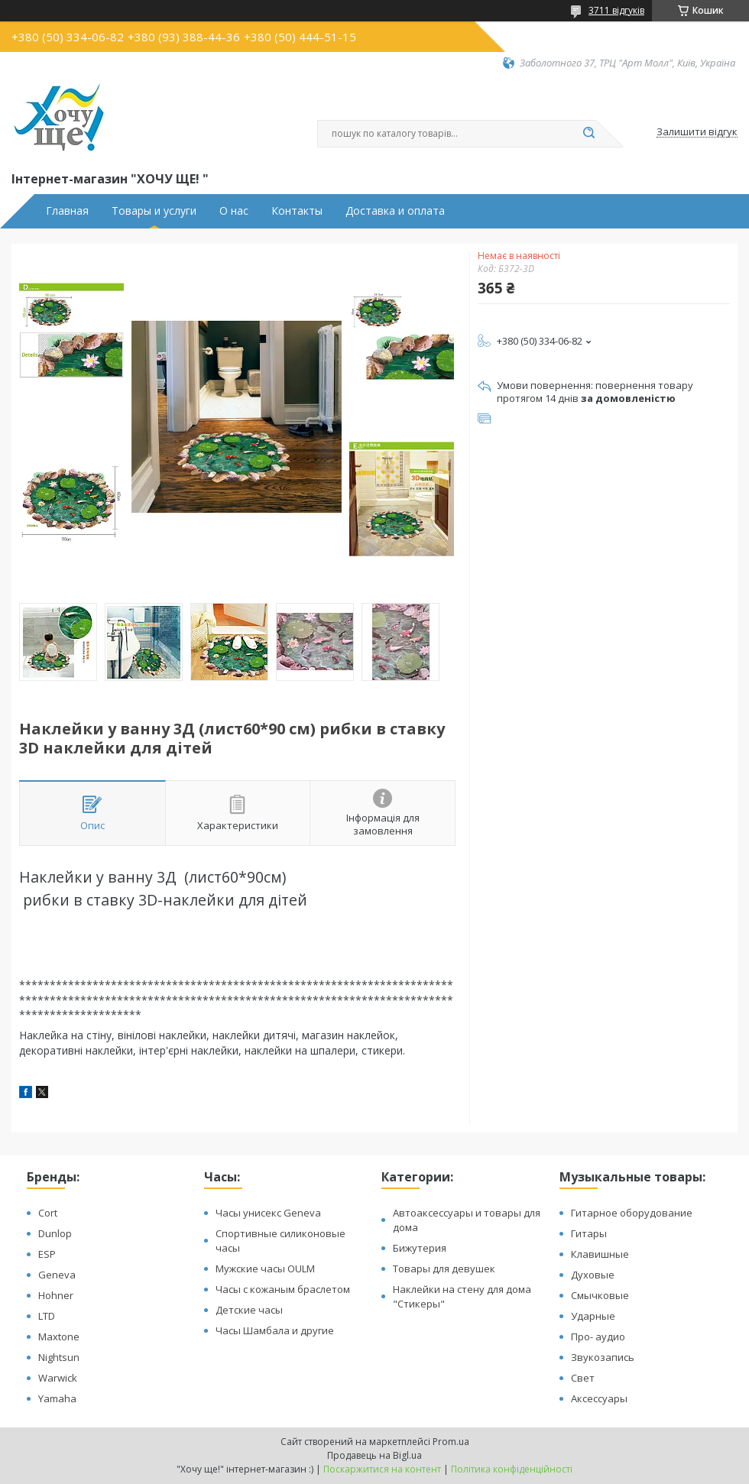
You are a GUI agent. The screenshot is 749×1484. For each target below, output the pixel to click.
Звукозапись (602, 1357)
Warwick (57, 1378)
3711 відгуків (616, 10)
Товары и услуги (154, 211)
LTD (46, 1316)
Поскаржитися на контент (382, 1469)
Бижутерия (419, 1248)
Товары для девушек (444, 1268)
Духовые (592, 1274)
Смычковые (600, 1295)
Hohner (55, 1295)
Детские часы (249, 1310)
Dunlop (55, 1233)
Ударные (593, 1316)
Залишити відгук (697, 132)
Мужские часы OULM (265, 1268)
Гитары (589, 1233)
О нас (233, 211)
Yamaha (57, 1398)
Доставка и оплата (395, 211)
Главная (67, 211)
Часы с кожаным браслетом (283, 1289)
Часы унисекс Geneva (268, 1213)
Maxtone (58, 1336)
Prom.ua (451, 1441)
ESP (47, 1254)
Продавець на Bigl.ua (374, 1455)
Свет (583, 1378)
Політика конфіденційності (511, 1469)
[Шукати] (588, 133)
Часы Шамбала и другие (275, 1330)
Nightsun (58, 1357)
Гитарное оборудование (631, 1213)
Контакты (297, 211)
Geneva (57, 1274)
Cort (47, 1213)
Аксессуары (599, 1398)
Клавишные (600, 1254)
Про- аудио (598, 1336)
